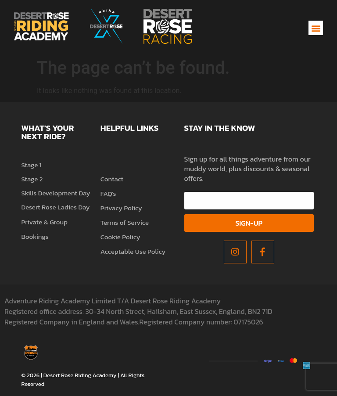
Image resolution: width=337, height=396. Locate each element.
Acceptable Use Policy (132, 251)
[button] (315, 28)
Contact (111, 179)
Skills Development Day (55, 193)
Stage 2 (32, 179)
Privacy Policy (121, 208)
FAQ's (108, 193)
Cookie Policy (120, 237)
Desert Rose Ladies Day (55, 207)
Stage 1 (31, 165)
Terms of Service (124, 222)
